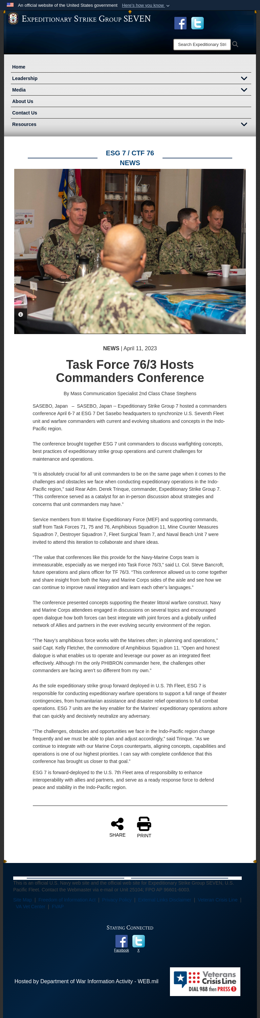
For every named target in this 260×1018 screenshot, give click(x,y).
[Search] (202, 44)
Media (131, 90)
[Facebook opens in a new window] (180, 22)
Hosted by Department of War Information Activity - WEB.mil (86, 981)
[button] (146, 5)
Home (18, 67)
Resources (131, 125)
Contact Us (24, 113)
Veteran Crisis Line (218, 899)
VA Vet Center (30, 906)
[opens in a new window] (197, 22)
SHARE (117, 827)
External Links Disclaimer (164, 899)
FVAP (58, 906)
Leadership (131, 79)
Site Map (22, 899)
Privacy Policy (117, 899)
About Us (22, 101)
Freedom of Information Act (66, 899)
